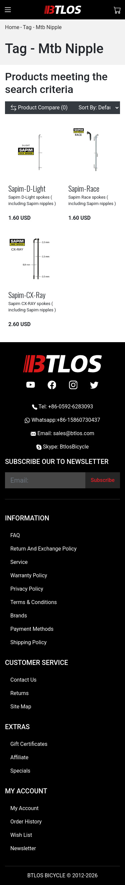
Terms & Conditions (33, 602)
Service (19, 562)
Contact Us (23, 680)
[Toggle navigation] (8, 10)
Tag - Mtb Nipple (42, 27)
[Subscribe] (102, 480)
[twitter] (94, 385)
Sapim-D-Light (27, 188)
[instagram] (73, 385)
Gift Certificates (28, 744)
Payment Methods (32, 629)
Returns (19, 693)
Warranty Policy (28, 575)
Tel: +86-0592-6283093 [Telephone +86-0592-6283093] (62, 406)
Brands (18, 615)
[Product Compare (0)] (39, 107)
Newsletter (23, 848)
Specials (20, 771)
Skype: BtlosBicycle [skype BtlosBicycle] (62, 447)
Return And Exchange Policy (43, 549)
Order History (26, 821)
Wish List (21, 835)
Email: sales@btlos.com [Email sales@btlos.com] (62, 433)
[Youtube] (30, 385)
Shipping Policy (28, 642)
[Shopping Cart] (117, 10)
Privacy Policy (26, 589)
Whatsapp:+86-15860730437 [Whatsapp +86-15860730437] (62, 420)
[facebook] (52, 385)
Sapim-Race (83, 188)
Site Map (20, 706)
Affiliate (19, 757)
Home (12, 27)
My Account (24, 808)
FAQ (15, 535)
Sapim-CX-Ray (27, 294)
